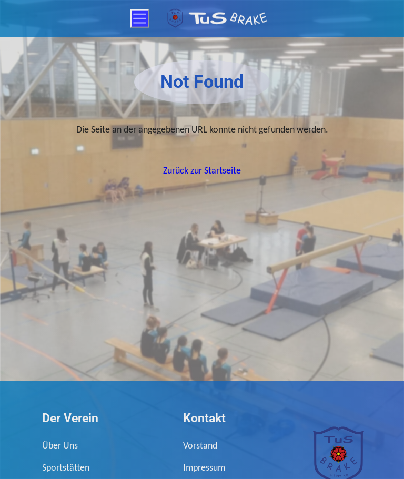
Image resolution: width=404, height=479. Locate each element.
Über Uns (60, 445)
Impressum (204, 467)
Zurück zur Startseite (202, 170)
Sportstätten (65, 467)
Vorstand (200, 445)
